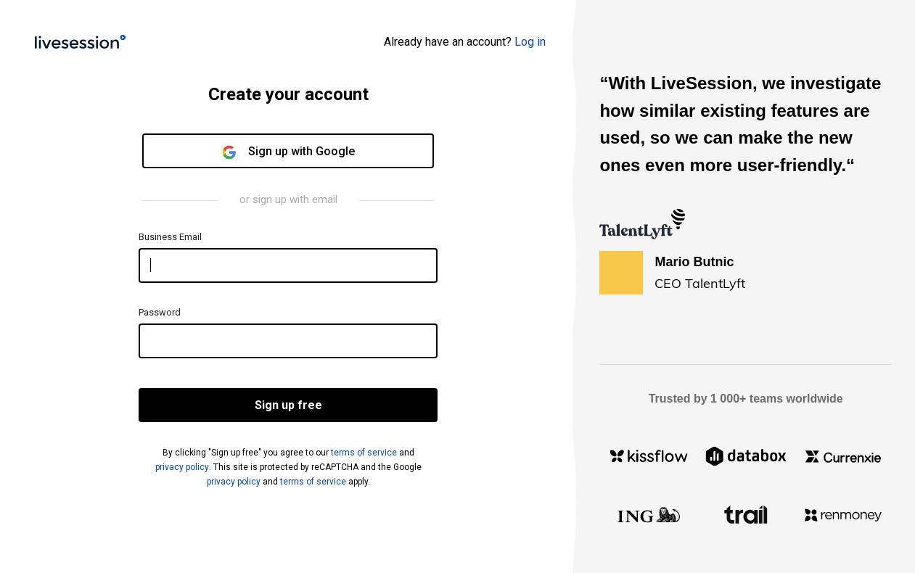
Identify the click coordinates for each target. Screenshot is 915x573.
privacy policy (182, 467)
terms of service (364, 453)
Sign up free (288, 405)
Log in (530, 42)
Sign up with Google (288, 152)
